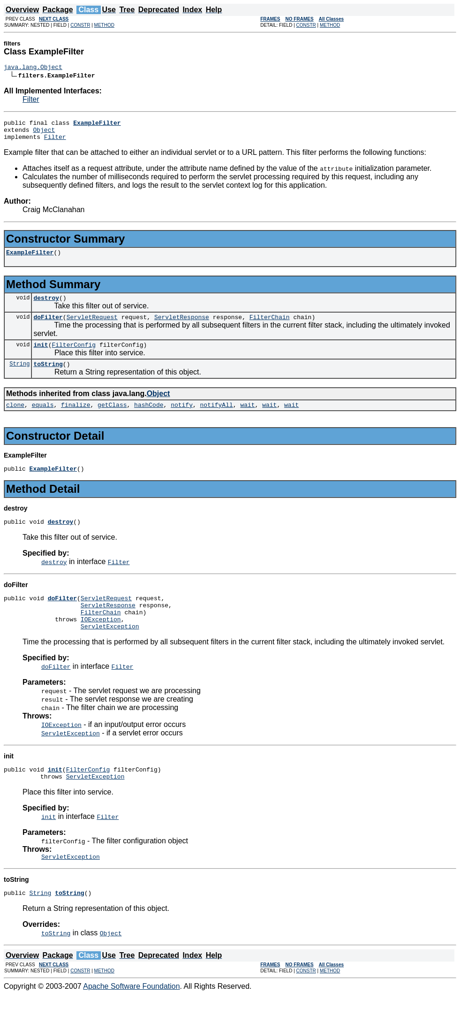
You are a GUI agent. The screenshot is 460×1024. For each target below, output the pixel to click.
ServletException (110, 650)
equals (43, 418)
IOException (101, 641)
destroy (46, 306)
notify (182, 418)
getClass (112, 418)
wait (247, 418)
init (40, 356)
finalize (75, 418)
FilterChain (269, 326)
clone (15, 418)
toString (47, 376)
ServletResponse (181, 326)
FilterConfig (74, 356)
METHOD (104, 25)
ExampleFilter (29, 259)
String (19, 376)
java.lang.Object (33, 68)
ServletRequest (92, 326)
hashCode (148, 418)
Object (44, 134)
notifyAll (216, 418)
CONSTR (80, 25)
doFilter (47, 326)
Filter (31, 101)
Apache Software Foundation (131, 1016)
